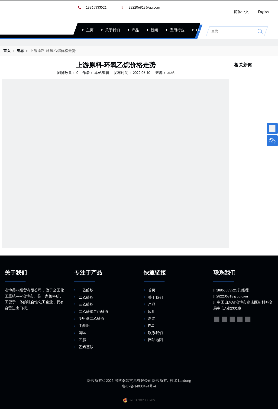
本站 (171, 72)
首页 (151, 290)
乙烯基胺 (86, 347)
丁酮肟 (84, 325)
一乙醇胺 (86, 290)
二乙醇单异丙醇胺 (93, 311)
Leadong (184, 380)
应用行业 (177, 30)
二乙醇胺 (86, 297)
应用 (151, 311)
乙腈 (82, 340)
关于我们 (112, 30)
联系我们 (221, 30)
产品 (135, 30)
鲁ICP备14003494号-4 (139, 386)
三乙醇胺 (86, 304)
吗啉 (82, 333)
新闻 (154, 30)
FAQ (199, 30)
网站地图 (155, 340)
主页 (90, 30)
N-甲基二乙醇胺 (91, 318)
